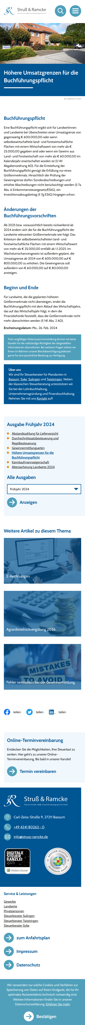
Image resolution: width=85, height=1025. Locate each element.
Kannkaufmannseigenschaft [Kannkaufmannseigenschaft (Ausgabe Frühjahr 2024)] (30, 462)
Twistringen (54, 379)
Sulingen (34, 379)
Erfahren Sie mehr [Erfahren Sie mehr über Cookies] (58, 1004)
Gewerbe (10, 902)
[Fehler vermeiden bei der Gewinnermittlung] (42, 667)
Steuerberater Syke (16, 926)
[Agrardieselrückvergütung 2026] (42, 614)
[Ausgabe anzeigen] (24, 503)
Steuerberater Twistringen (21, 921)
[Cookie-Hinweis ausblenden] (42, 1016)
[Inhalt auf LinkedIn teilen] (60, 712)
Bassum (14, 379)
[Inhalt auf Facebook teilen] (15, 712)
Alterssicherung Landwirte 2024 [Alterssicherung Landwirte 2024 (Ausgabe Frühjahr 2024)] (33, 467)
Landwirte (10, 906)
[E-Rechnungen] (42, 561)
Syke (24, 379)
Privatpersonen (14, 911)
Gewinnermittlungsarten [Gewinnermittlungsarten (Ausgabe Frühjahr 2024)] (28, 448)
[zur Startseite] (25, 11)
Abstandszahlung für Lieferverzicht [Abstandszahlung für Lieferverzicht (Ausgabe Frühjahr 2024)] (35, 434)
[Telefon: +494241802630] (26, 827)
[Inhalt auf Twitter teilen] (37, 712)
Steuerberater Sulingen (19, 916)
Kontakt (42, 399)
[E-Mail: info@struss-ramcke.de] (28, 837)
